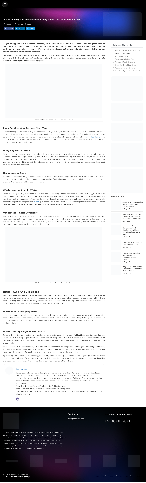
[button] (5, 4)
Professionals (139, 476)
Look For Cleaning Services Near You (127, 50)
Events (105, 476)
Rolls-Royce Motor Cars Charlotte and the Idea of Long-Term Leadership (132, 216)
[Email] (17, 399)
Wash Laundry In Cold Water (125, 59)
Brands (97, 476)
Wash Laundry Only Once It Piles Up (128, 71)
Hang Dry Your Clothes (123, 53)
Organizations (126, 476)
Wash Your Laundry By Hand (125, 68)
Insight (90, 476)
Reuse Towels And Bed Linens (125, 65)
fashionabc (21, 369)
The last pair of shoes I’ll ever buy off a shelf (132, 244)
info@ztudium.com (76, 419)
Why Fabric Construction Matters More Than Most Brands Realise (132, 269)
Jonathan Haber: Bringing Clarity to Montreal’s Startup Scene (133, 204)
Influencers (115, 476)
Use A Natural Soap (121, 56)
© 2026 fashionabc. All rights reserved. (16, 474)
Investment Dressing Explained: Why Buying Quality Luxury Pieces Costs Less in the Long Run (132, 230)
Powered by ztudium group (16, 477)
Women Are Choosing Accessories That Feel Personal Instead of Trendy (131, 256)
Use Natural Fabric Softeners (125, 62)
